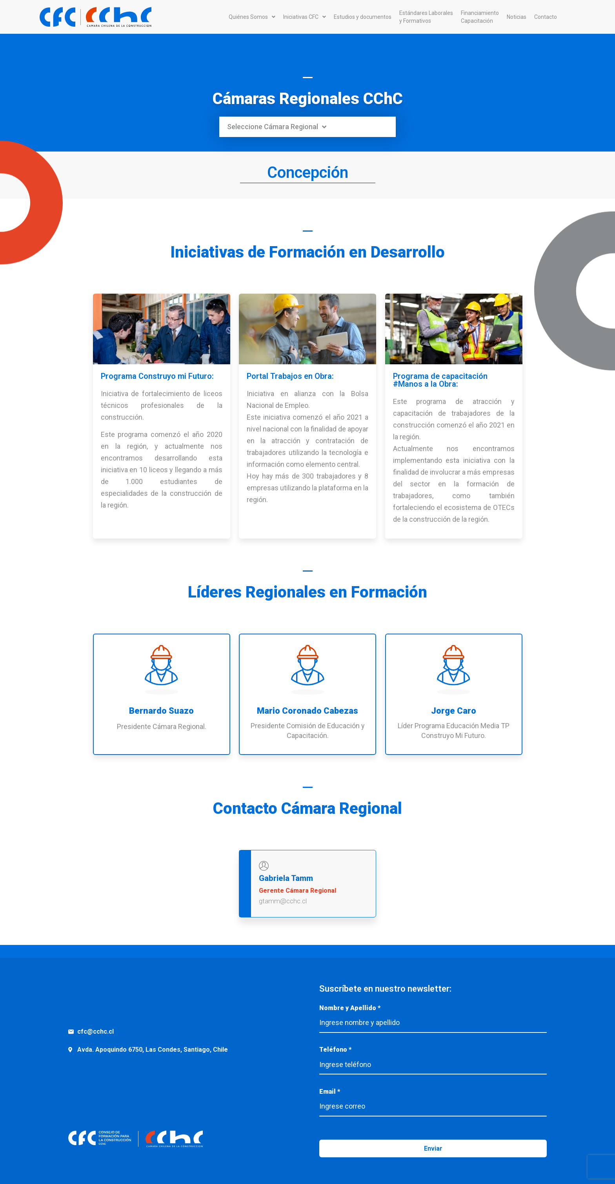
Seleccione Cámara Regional (276, 126)
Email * (433, 1100)
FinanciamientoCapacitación (480, 17)
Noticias (516, 17)
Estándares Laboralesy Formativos (426, 17)
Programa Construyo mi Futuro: (157, 376)
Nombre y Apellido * (433, 1016)
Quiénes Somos (252, 17)
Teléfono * (433, 1058)
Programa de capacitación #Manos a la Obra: (440, 380)
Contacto (545, 17)
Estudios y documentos (362, 17)
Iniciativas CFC (304, 17)
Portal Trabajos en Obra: (290, 376)
